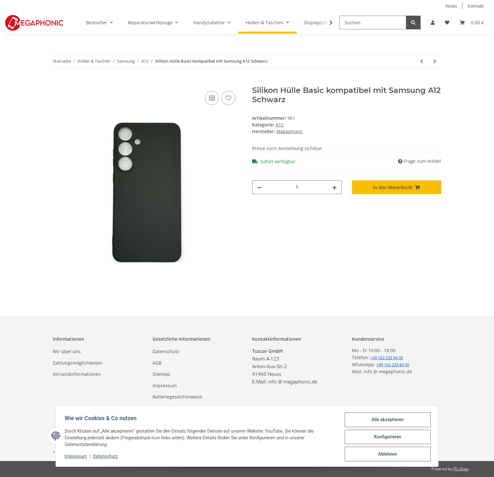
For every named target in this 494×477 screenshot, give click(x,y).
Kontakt (476, 6)
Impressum (165, 385)
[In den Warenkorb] (58, 82)
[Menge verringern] (259, 187)
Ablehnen (386, 454)
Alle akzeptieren (386, 421)
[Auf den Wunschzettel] (228, 98)
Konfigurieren (386, 437)
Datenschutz (166, 351)
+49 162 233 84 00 (392, 364)
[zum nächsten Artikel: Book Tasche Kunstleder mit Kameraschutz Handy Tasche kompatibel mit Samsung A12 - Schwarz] (434, 61)
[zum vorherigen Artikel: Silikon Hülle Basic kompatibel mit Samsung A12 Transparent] (421, 61)
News (451, 6)
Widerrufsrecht (169, 408)
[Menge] (297, 187)
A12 (280, 125)
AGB (157, 363)
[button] (433, 22)
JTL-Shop (460, 469)
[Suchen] (373, 22)
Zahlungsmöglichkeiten (77, 363)
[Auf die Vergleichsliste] (212, 98)
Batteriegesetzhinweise (177, 397)
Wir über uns (67, 351)
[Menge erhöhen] (334, 187)
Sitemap (161, 374)
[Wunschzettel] (447, 22)
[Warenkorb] (471, 22)
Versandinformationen (77, 374)
